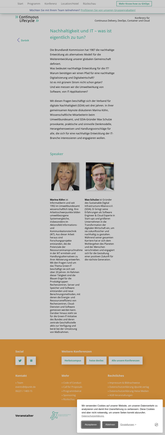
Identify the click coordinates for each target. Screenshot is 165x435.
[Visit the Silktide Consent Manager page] (156, 424)
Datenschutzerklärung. (93, 416)
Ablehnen (110, 424)
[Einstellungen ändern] (128, 425)
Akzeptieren (91, 424)
